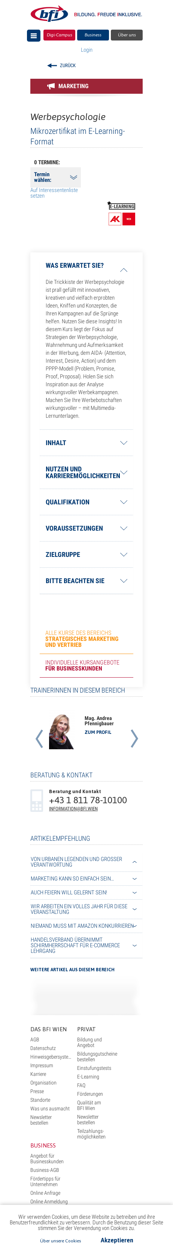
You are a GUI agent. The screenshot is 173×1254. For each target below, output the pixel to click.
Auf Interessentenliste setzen (54, 193)
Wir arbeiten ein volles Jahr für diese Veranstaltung (79, 909)
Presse (37, 1091)
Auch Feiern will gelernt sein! (69, 892)
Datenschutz (43, 1048)
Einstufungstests (94, 1068)
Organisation (43, 1083)
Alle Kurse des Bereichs (81, 638)
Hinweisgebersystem (51, 1057)
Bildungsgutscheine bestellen (97, 1056)
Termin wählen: (42, 177)
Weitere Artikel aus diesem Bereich (72, 969)
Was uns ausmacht (50, 1109)
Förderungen (90, 1094)
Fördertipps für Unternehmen (45, 1181)
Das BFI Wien (48, 1029)
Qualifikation (67, 502)
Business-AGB (44, 1170)
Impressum (41, 1065)
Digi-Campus (59, 35)
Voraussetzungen (74, 528)
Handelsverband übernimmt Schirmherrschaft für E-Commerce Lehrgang (75, 945)
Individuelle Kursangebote (82, 665)
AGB (34, 1039)
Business (93, 35)
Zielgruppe (63, 554)
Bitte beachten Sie (75, 581)
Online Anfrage (45, 1193)
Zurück (68, 65)
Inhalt (56, 443)
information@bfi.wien (73, 809)
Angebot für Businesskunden (47, 1158)
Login (86, 49)
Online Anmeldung (49, 1201)
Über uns (127, 35)
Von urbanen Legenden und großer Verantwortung (76, 862)
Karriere (38, 1074)
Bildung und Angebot (89, 1042)
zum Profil (98, 732)
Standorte (40, 1100)
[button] (38, 729)
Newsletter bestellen (41, 1120)
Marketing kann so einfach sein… (72, 878)
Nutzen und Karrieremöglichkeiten (83, 472)
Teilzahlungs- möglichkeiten (91, 1134)
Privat (86, 1029)
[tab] (86, 270)
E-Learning (88, 1077)
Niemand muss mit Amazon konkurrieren (82, 925)
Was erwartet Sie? (75, 265)
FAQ (81, 1085)
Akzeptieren (117, 1240)
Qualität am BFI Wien (89, 1105)
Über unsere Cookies (60, 1241)
